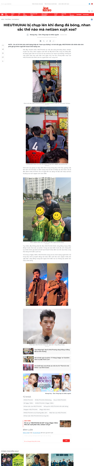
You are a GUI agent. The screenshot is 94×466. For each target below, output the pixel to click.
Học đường (25, 14)
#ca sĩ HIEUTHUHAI (60, 400)
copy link (47, 41)
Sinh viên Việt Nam (64, 4)
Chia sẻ (3, 49)
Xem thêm (92, 14)
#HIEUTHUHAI (28, 400)
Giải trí (19, 14)
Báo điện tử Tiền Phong (47, 9)
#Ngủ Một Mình (45, 409)
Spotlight (79, 14)
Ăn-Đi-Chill (56, 14)
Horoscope (86, 14)
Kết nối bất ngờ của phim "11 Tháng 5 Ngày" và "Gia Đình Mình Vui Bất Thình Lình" (51, 358)
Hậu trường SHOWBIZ (44, 14)
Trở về (3, 61)
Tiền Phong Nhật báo (51, 4)
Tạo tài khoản (36, 432)
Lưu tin (3, 53)
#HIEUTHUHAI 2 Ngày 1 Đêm (44, 403)
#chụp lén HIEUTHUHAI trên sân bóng (56, 406)
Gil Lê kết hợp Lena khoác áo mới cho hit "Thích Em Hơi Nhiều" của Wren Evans (51, 366)
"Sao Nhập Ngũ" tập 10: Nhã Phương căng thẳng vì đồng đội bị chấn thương (52, 350)
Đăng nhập (26, 432)
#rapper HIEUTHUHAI (30, 409)
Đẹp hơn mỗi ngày (33, 14)
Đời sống (6, 14)
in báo (50, 41)
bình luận (53, 41)
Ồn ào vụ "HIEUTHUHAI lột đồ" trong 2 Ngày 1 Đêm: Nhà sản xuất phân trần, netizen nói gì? (41, 423)
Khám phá (12, 14)
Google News (92, 19)
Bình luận (3, 57)
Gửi (66, 440)
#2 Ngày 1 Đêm (28, 403)
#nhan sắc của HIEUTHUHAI (33, 406)
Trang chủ (2, 14)
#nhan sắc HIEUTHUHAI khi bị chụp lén (36, 416)
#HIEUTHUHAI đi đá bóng (43, 400)
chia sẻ (40, 41)
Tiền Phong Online (37, 4)
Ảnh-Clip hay (64, 14)
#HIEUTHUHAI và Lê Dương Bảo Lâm (35, 413)
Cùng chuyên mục (10, 451)
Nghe (3, 45)
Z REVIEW (72, 14)
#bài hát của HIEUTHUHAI (57, 413)
